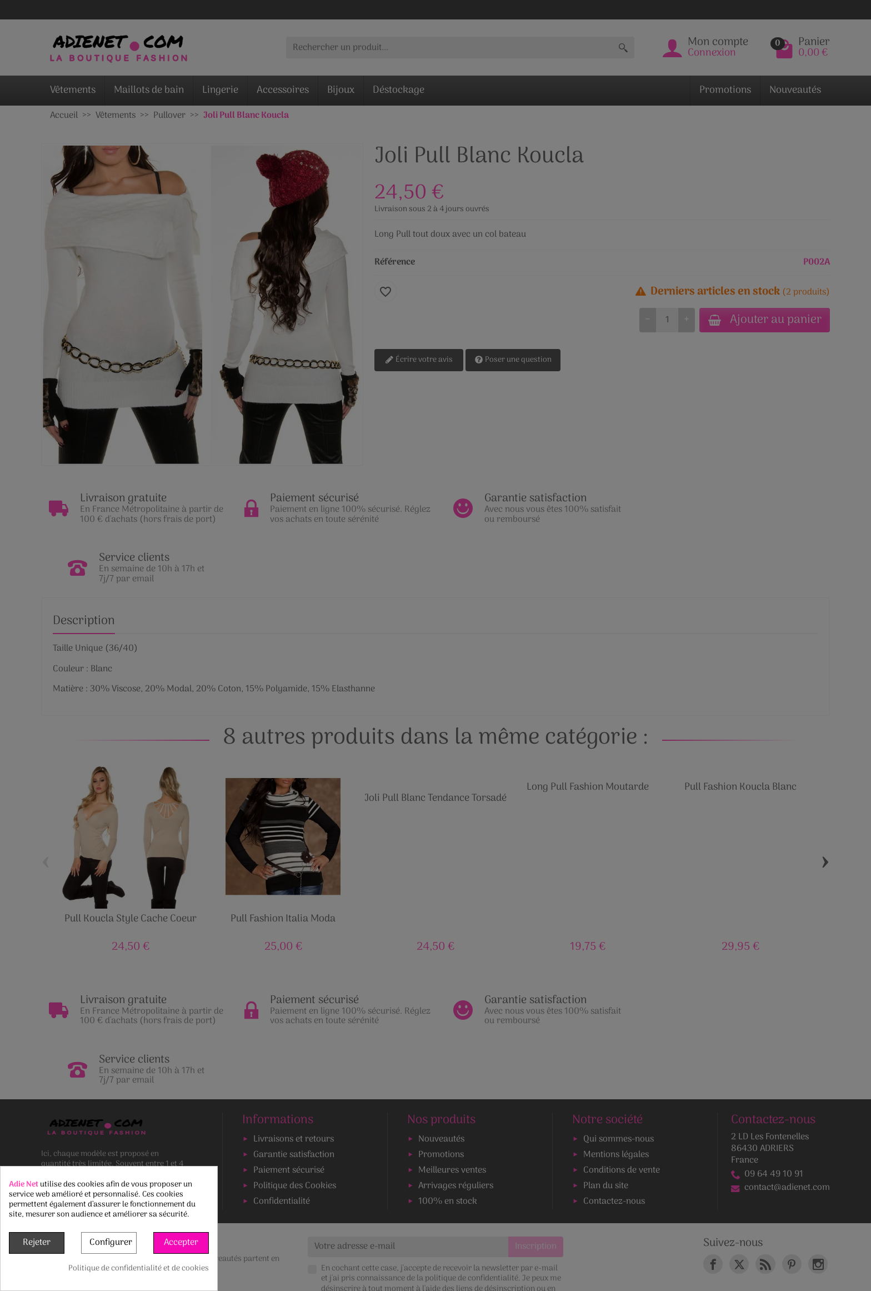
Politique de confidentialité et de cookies (138, 1269)
